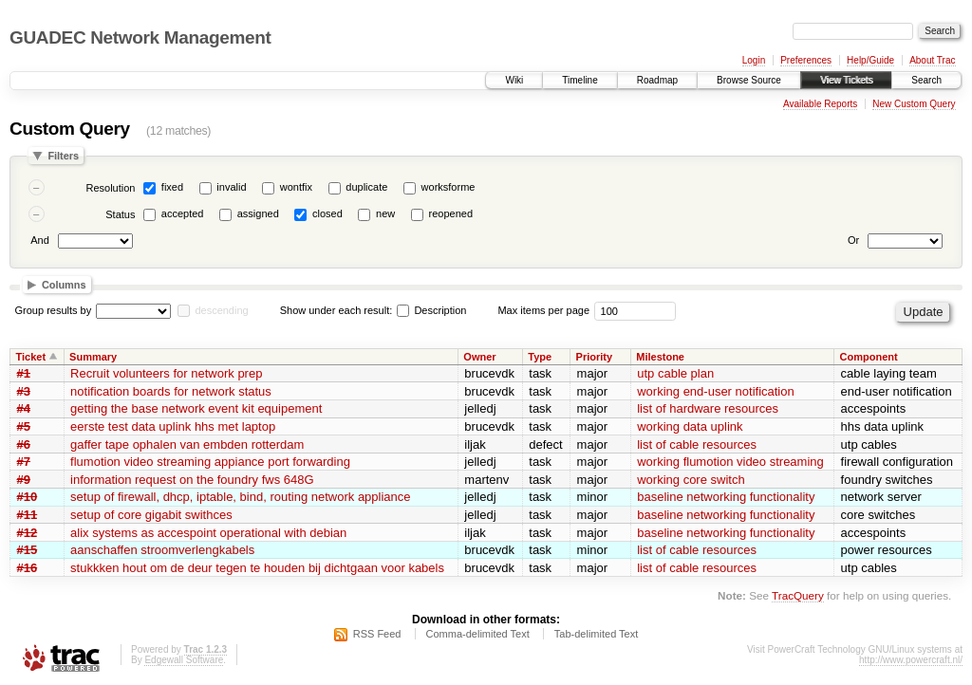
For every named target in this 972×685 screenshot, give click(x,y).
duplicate (366, 187)
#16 (27, 568)
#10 (27, 497)
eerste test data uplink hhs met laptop (172, 426)
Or (853, 240)
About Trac (932, 60)
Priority (594, 356)
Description (431, 310)
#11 (27, 515)
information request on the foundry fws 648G (192, 479)
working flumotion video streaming (730, 461)
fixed (172, 187)
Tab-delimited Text (596, 633)
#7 (23, 461)
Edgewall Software (183, 660)
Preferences (806, 60)
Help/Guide (870, 60)
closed (327, 213)
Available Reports (820, 104)
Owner (479, 356)
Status (120, 214)
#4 (23, 408)
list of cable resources (697, 444)
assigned (258, 213)
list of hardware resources (707, 408)
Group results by (53, 310)
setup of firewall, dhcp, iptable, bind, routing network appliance (240, 497)
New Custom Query (913, 104)
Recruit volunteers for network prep (166, 373)
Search (926, 80)
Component (869, 356)
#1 (23, 373)
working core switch (690, 479)
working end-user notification (715, 391)
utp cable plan (675, 373)
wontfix (296, 187)
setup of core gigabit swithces (151, 515)
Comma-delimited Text (478, 633)
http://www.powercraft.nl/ (911, 660)
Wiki (514, 80)
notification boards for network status (170, 391)
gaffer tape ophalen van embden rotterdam (187, 444)
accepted (182, 213)
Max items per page (543, 310)
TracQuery (798, 595)
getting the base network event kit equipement (196, 408)
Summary (93, 356)
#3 (23, 391)
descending (221, 310)
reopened (451, 213)
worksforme (448, 187)
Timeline (579, 80)
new (385, 213)
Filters (63, 155)
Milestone (660, 356)
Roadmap (657, 80)
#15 (27, 550)
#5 (23, 426)
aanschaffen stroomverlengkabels (162, 550)
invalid (231, 187)
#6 (23, 444)
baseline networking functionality (725, 497)
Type (539, 356)
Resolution (110, 188)
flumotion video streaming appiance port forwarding (210, 461)
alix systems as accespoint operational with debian (208, 533)
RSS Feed (377, 633)
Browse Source (749, 80)
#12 (27, 533)
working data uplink (689, 426)
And (39, 240)
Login (753, 60)
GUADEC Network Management (140, 37)
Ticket (31, 356)
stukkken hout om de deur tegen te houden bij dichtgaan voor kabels (257, 568)
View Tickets (846, 80)
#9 (23, 479)
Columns (64, 284)
